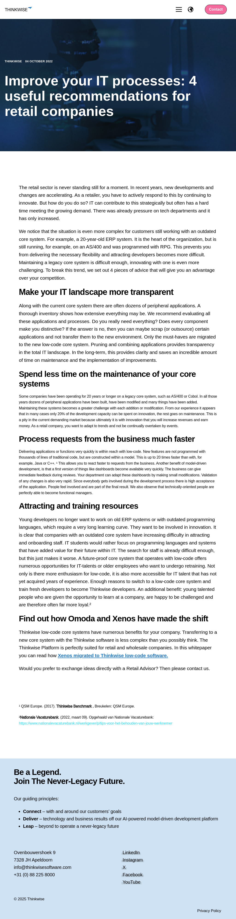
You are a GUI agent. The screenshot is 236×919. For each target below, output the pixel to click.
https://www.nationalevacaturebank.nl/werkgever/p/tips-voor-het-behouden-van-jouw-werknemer (95, 723)
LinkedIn (131, 852)
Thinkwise (14, 61)
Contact (216, 9)
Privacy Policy (209, 911)
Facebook (133, 874)
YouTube (131, 882)
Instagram (133, 859)
